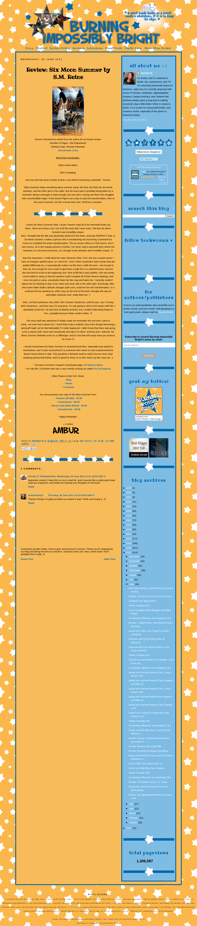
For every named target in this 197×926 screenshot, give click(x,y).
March (132, 814)
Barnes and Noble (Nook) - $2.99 (69, 405)
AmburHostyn (146, 73)
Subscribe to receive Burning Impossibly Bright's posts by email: (149, 338)
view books (163, 183)
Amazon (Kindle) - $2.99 (69, 398)
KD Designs (72, 908)
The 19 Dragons (102, 368)
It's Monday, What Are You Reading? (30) (150, 778)
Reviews (78, 48)
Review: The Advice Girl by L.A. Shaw (148, 783)
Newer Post (27, 559)
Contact (41, 48)
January (133, 823)
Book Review (85, 441)
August (133, 576)
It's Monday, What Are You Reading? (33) (150, 619)
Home (29, 48)
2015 (129, 535)
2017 (129, 525)
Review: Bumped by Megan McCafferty (149, 751)
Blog (68, 379)
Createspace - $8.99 (69, 402)
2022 (129, 502)
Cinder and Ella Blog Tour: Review (146, 769)
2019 (129, 516)
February (134, 818)
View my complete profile (135, 120)
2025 (129, 488)
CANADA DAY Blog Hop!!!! (142, 602)
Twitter (68, 383)
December (134, 557)
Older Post (109, 559)
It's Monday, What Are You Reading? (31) (150, 726)
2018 (129, 521)
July (131, 580)
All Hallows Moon (93, 365)
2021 (129, 507)
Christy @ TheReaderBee (42, 476)
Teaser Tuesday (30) (139, 721)
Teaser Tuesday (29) (139, 773)
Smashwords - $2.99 (68, 409)
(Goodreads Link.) (68, 150)
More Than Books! (158, 48)
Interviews (95, 48)
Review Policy (60, 48)
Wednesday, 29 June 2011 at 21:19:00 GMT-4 (81, 476)
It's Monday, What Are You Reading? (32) (150, 668)
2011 (129, 553)
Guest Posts (113, 48)
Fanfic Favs (133, 48)
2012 (129, 548)
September (135, 571)
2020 (129, 512)
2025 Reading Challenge (149, 167)
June (132, 585)
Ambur (143, 171)
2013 (129, 544)
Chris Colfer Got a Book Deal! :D (145, 764)
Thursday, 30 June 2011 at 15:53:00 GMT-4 (71, 495)
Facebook (68, 387)
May (131, 805)
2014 (129, 539)
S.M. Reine (98, 441)
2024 (129, 493)
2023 (129, 498)
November (134, 562)
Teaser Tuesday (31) (139, 656)
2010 (129, 829)
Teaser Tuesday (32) (139, 606)
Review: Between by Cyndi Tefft (145, 747)
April (131, 809)
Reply (31, 486)
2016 (129, 530)
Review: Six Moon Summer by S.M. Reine (150, 597)
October (133, 566)
